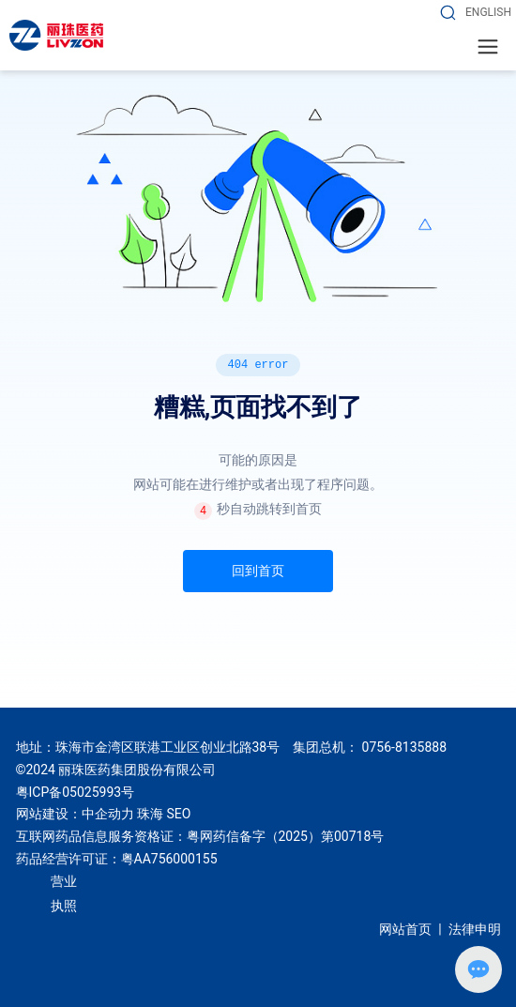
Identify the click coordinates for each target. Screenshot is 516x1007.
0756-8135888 (404, 747)
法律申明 (474, 929)
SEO (178, 813)
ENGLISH (488, 12)
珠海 (150, 813)
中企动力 (108, 813)
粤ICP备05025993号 (75, 792)
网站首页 (405, 929)
